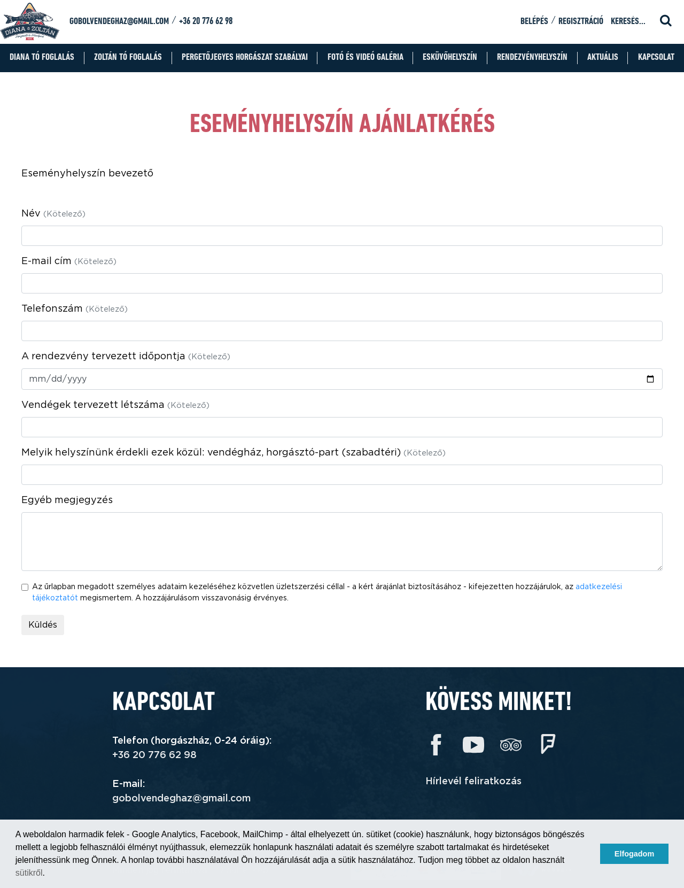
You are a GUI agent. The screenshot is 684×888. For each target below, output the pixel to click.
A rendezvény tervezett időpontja (125, 356)
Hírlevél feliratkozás (473, 781)
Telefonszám (74, 309)
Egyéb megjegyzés (67, 500)
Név (53, 214)
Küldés (42, 625)
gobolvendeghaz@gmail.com (119, 21)
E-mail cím (68, 261)
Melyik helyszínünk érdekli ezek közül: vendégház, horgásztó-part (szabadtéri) (233, 453)
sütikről (29, 872)
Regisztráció (580, 21)
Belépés (534, 21)
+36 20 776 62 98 (205, 21)
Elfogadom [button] (634, 854)
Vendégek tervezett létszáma (115, 405)
